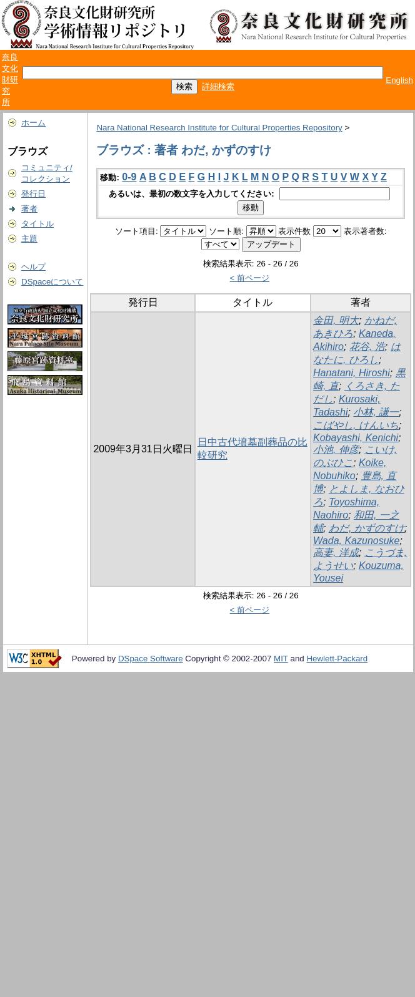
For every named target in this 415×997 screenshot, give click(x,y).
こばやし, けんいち (356, 425)
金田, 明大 (336, 320)
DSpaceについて (52, 281)
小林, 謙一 (376, 412)
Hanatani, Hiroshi (351, 372)
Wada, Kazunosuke (356, 540)
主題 (29, 238)
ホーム (33, 122)
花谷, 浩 (367, 346)
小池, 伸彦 (336, 449)
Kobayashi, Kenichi (355, 437)
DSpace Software (150, 658)
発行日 (33, 193)
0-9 (129, 177)
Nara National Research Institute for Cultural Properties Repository (219, 127)
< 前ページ (250, 278)
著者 (29, 208)
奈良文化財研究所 (10, 79)
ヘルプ (33, 266)
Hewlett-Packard (337, 658)
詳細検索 (218, 86)
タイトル (37, 223)
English (399, 80)
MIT (281, 658)
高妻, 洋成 (336, 552)
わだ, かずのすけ (366, 528)
